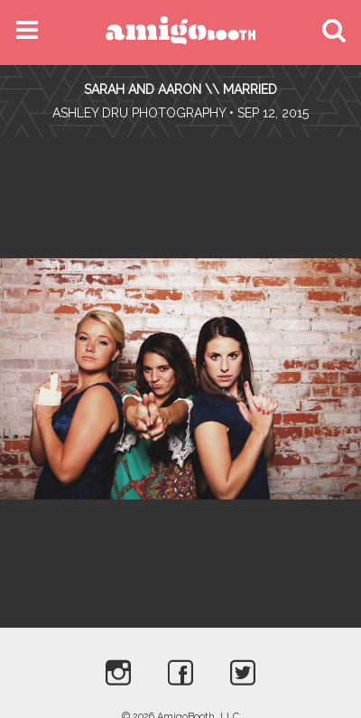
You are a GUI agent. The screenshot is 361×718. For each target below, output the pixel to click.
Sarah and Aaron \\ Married (180, 89)
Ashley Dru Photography (139, 113)
